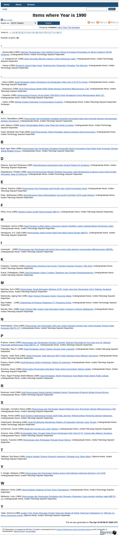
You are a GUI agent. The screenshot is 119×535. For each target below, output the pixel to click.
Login (4, 9)
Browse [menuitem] (31, 4)
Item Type (62, 27)
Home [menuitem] (6, 4)
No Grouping (74, 27)
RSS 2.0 (112, 22)
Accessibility (31, 531)
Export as (5, 23)
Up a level (6, 20)
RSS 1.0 (101, 22)
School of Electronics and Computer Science (74, 529)
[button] (48, 23)
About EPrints (19, 531)
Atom (91, 22)
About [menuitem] (18, 4)
